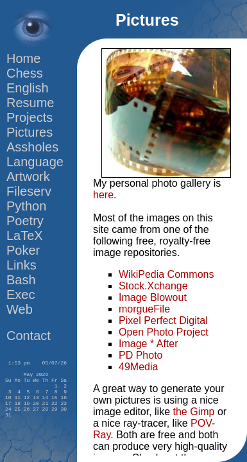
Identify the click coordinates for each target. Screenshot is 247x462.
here (103, 194)
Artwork (28, 176)
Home (23, 58)
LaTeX (24, 235)
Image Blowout (153, 297)
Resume (30, 103)
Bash (21, 280)
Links (21, 265)
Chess (24, 73)
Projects (29, 117)
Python (26, 206)
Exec (20, 294)
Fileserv (28, 191)
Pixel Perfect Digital (163, 320)
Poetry (25, 221)
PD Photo (140, 355)
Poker (23, 250)
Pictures (29, 132)
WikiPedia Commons (166, 274)
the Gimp (194, 411)
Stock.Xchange (153, 285)
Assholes (32, 147)
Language (35, 162)
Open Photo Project (164, 332)
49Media (138, 366)
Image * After (148, 343)
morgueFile (144, 309)
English (27, 88)
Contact (28, 336)
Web (19, 309)
